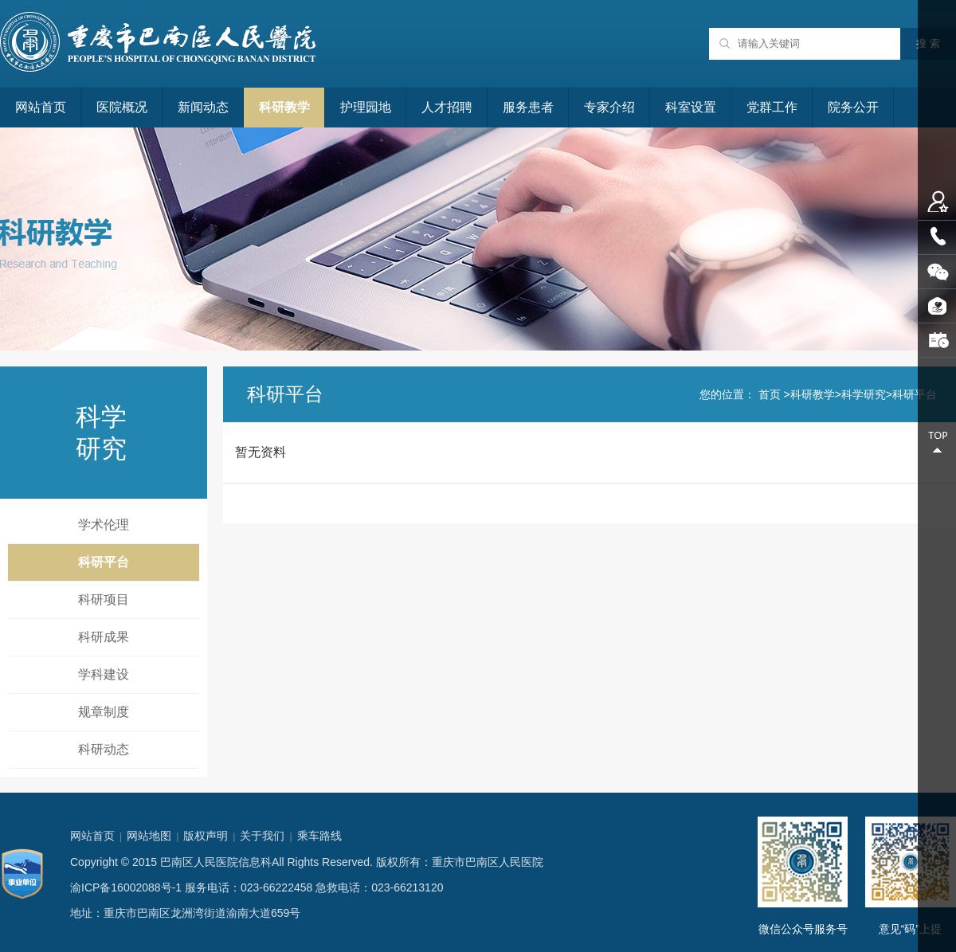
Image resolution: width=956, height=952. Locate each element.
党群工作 (771, 107)
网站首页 (40, 107)
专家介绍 (609, 107)
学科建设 (103, 674)
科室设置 (690, 107)
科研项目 (103, 599)
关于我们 (262, 835)
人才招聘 (446, 107)
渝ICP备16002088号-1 (126, 887)
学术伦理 (103, 524)
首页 (769, 394)
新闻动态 (203, 107)
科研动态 (103, 749)
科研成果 (103, 637)
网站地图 (149, 835)
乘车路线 (319, 835)
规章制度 (103, 712)
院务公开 (853, 107)
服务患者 (528, 107)
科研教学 (284, 107)
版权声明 (205, 835)
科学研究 (863, 394)
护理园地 (365, 107)
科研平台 (103, 562)
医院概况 (121, 107)
